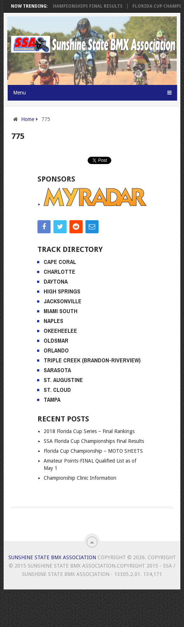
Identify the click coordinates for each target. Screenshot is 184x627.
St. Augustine (63, 380)
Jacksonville (62, 301)
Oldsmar (56, 340)
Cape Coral (60, 262)
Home (27, 119)
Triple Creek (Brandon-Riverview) (92, 360)
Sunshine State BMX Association (52, 557)
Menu (19, 93)
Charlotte (59, 272)
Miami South (60, 311)
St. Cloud (57, 390)
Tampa (52, 400)
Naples (53, 321)
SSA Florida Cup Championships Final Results (69, 6)
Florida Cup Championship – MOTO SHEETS (93, 451)
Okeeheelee (60, 331)
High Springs (62, 291)
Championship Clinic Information (80, 478)
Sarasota (57, 370)
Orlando (56, 350)
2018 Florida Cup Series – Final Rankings (89, 431)
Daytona (56, 281)
